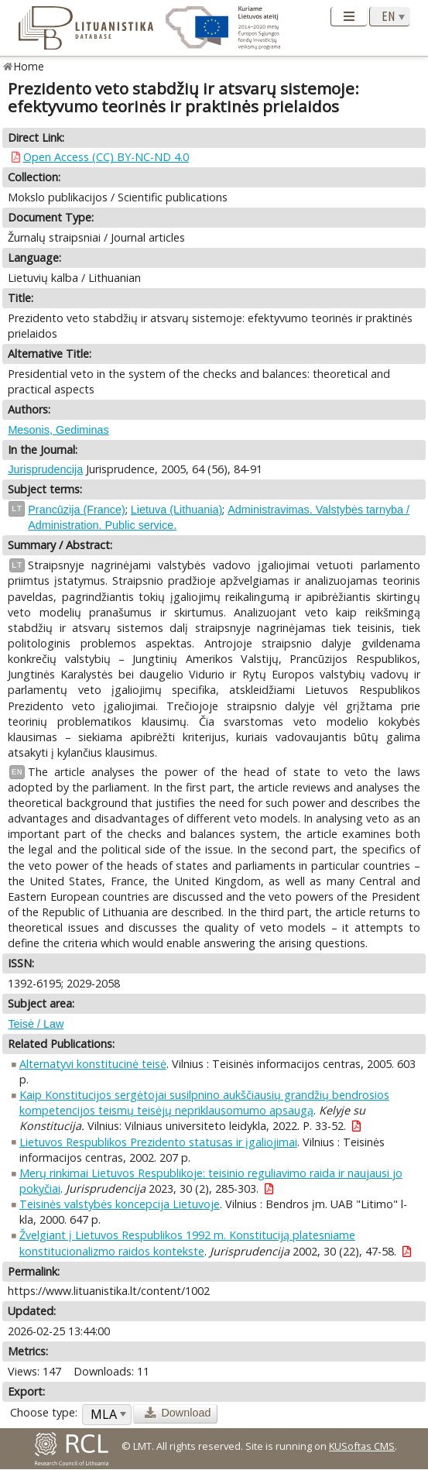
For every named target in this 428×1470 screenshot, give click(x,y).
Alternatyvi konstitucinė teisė (92, 1063)
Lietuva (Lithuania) (176, 509)
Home (29, 66)
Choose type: (43, 1412)
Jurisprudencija (45, 469)
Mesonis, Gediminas (58, 430)
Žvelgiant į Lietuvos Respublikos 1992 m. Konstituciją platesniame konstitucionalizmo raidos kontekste (187, 1243)
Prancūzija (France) (76, 509)
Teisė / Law (35, 1024)
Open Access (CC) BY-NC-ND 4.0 (106, 156)
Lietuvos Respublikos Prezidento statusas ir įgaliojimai (158, 1142)
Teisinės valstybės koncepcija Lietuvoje (119, 1204)
